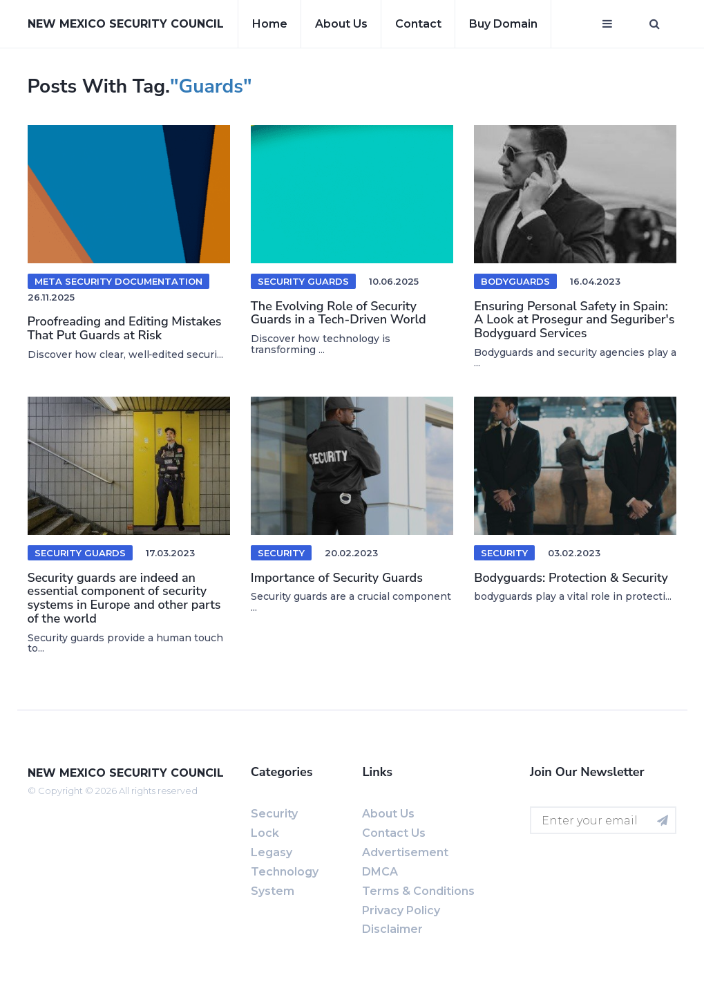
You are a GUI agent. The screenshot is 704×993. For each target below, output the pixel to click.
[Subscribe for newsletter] (662, 820)
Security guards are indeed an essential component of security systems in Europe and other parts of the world (124, 598)
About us (341, 23)
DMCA (380, 871)
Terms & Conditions (418, 891)
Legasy (271, 852)
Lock (265, 833)
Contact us (394, 833)
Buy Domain (503, 23)
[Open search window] (654, 24)
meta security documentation (118, 281)
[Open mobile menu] (607, 24)
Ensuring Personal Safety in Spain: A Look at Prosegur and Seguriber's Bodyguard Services (574, 320)
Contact (418, 23)
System (272, 891)
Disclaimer (392, 929)
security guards (303, 281)
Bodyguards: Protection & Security (571, 577)
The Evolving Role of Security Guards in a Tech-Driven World (338, 313)
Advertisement (405, 852)
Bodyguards (515, 281)
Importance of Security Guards (337, 577)
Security (281, 552)
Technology (284, 871)
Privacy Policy (401, 910)
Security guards (80, 552)
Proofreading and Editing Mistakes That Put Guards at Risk (125, 328)
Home (269, 23)
